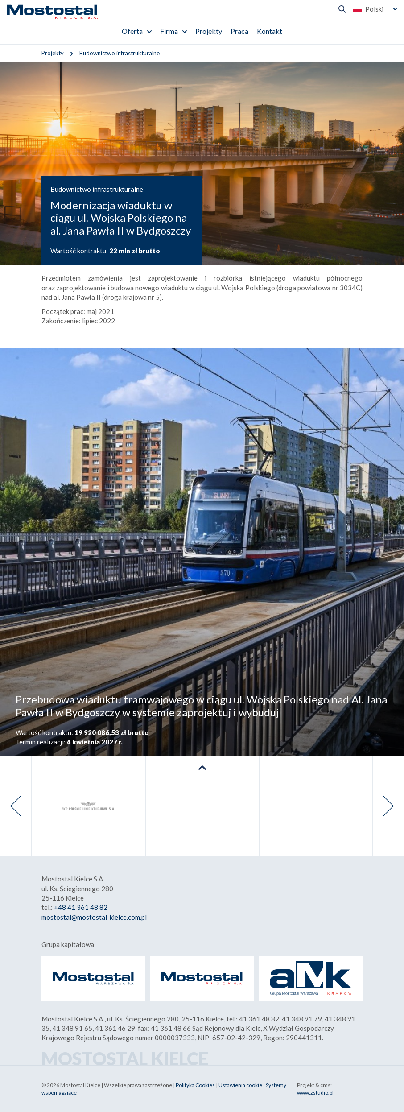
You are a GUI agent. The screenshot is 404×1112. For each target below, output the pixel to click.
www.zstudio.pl (315, 1092)
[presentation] (15, 806)
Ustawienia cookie (240, 1085)
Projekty (208, 31)
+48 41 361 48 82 (80, 907)
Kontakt (269, 31)
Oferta (132, 31)
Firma (169, 31)
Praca (239, 31)
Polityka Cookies (195, 1085)
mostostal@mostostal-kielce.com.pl (94, 917)
